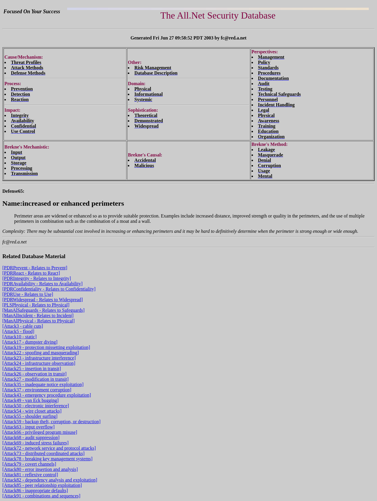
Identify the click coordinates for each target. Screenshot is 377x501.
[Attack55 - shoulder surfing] (29, 416)
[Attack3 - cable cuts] (22, 326)
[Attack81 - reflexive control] (30, 474)
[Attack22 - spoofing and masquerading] (40, 352)
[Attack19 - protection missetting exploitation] (46, 347)
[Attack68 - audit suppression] (30, 437)
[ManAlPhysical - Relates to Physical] (38, 320)
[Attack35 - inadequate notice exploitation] (42, 384)
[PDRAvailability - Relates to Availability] (42, 283)
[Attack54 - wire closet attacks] (32, 410)
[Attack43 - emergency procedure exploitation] (46, 395)
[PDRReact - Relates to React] (31, 273)
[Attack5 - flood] (18, 331)
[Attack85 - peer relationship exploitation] (42, 485)
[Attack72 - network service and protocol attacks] (49, 448)
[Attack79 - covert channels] (29, 464)
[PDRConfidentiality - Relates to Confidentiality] (48, 288)
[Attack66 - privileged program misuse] (39, 432)
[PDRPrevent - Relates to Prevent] (34, 267)
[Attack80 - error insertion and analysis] (40, 469)
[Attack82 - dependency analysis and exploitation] (49, 479)
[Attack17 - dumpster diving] (29, 342)
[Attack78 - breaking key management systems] (47, 458)
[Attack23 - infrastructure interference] (39, 357)
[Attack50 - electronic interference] (35, 405)
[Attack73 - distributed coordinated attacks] (43, 453)
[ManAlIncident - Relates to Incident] (38, 315)
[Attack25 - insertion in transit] (31, 368)
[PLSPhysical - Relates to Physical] (36, 304)
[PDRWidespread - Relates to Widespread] (42, 299)
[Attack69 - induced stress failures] (35, 442)
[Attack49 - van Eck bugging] (30, 400)
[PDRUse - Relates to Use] (27, 294)
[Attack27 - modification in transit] (35, 379)
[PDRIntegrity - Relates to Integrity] (36, 278)
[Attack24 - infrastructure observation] (38, 363)
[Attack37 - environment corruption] (36, 389)
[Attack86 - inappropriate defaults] (35, 490)
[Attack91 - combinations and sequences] (41, 495)
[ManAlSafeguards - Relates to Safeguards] (43, 310)
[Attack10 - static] (19, 336)
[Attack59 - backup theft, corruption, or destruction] (51, 421)
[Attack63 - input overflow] (28, 426)
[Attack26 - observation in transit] (34, 373)
